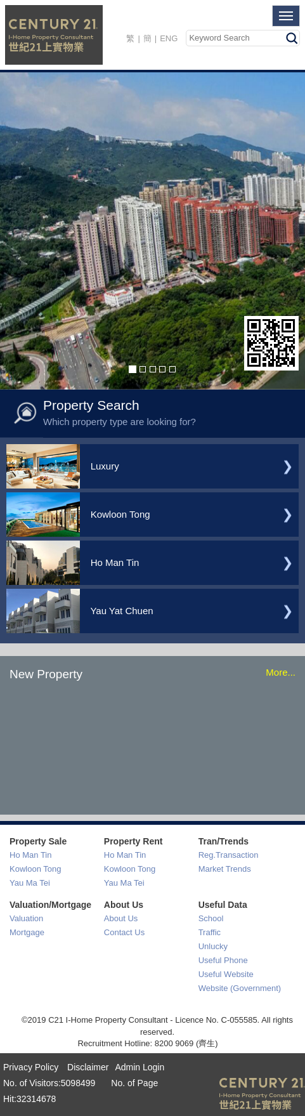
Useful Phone (223, 960)
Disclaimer (86, 1067)
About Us (121, 918)
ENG (169, 38)
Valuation (26, 918)
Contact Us (124, 932)
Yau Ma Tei (30, 883)
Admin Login (139, 1067)
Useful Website (226, 974)
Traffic (209, 932)
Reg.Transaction (228, 855)
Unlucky (213, 946)
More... (280, 672)
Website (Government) (240, 988)
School (211, 918)
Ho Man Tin (30, 855)
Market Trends (224, 869)
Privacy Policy (30, 1067)
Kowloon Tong (35, 869)
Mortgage (27, 932)
